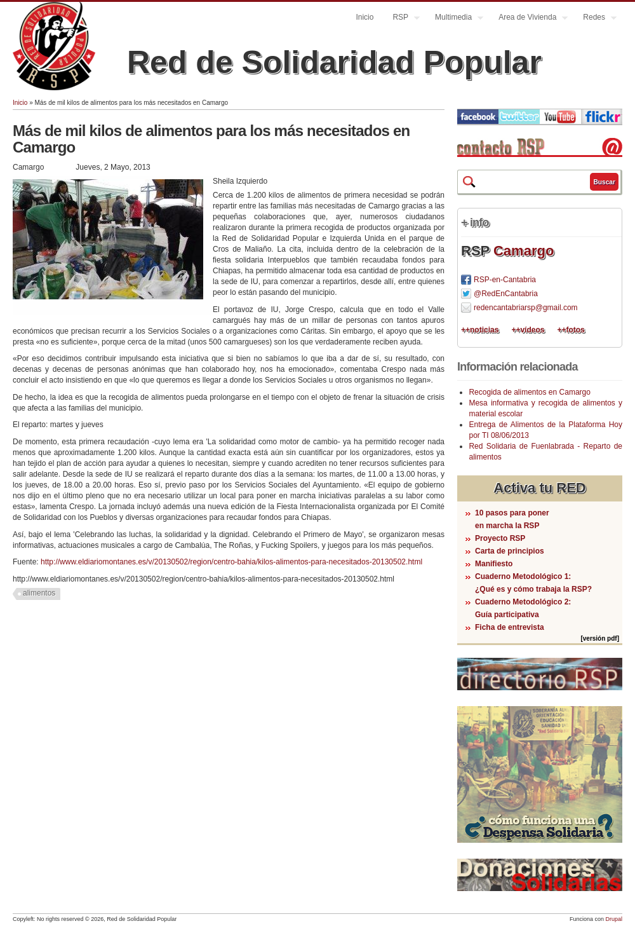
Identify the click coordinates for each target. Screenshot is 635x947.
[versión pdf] (599, 638)
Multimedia (454, 19)
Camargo (523, 251)
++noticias (479, 329)
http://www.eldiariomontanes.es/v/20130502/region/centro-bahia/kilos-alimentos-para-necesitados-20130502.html (231, 561)
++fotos (570, 329)
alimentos (39, 593)
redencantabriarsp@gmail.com (526, 307)
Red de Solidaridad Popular (334, 62)
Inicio (364, 17)
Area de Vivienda (528, 19)
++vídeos (527, 329)
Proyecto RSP (500, 538)
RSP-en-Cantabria (505, 279)
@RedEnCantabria (506, 293)
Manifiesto (493, 563)
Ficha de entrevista (509, 627)
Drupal (613, 919)
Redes (595, 19)
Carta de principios (509, 551)
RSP (401, 19)
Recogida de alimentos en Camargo (529, 392)
